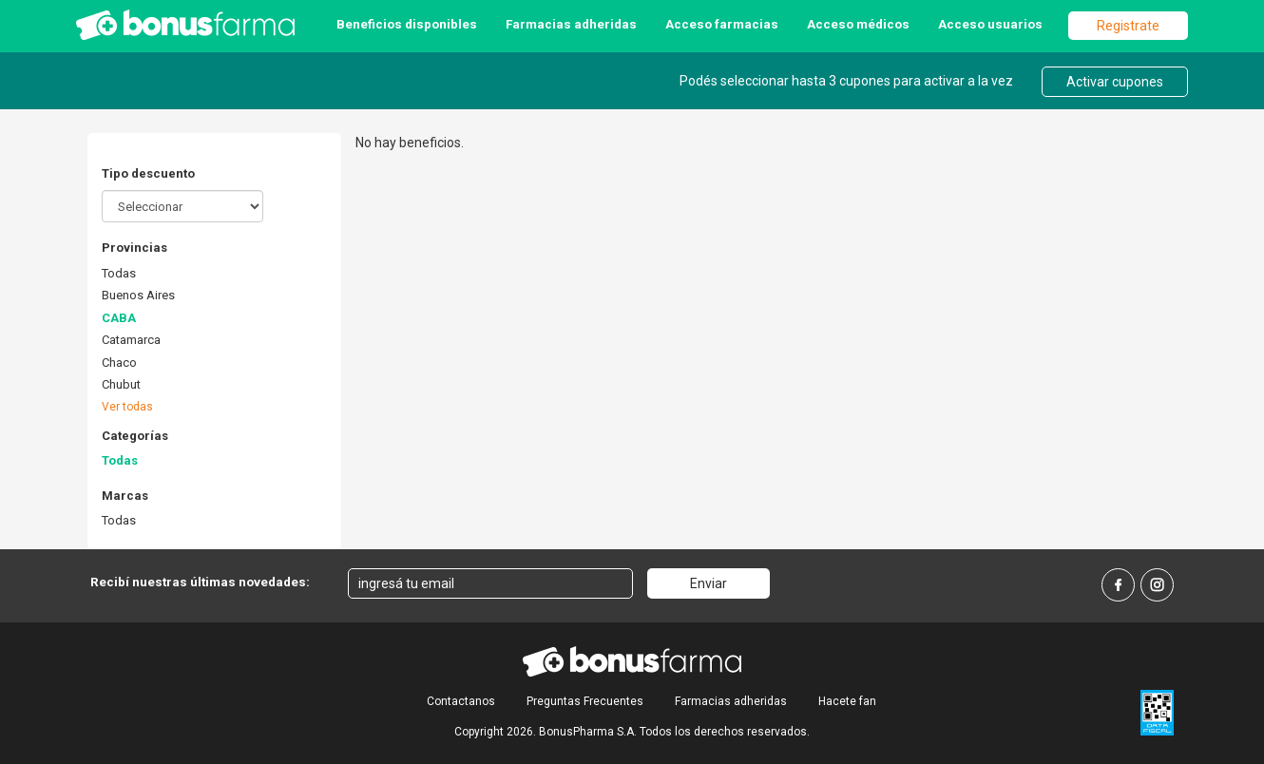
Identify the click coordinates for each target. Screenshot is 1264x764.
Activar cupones (1114, 81)
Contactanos (461, 701)
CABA (119, 318)
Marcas (125, 495)
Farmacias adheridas (571, 23)
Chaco (119, 362)
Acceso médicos (858, 23)
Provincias (134, 247)
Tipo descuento (148, 173)
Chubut (121, 384)
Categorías (135, 436)
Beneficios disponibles (406, 23)
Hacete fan (847, 701)
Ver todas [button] (127, 406)
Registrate (1128, 25)
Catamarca (131, 340)
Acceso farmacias (721, 23)
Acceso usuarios (990, 23)
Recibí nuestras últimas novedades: (200, 581)
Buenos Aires (138, 295)
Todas (119, 273)
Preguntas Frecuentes (585, 701)
